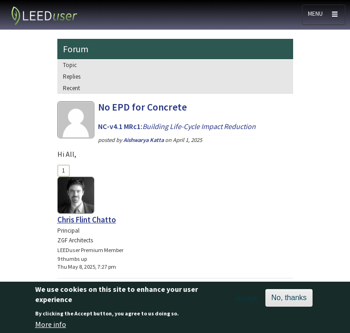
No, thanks (289, 301)
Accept (247, 301)
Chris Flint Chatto (86, 220)
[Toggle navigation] (323, 15)
